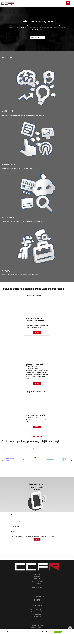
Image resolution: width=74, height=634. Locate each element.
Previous (3, 459)
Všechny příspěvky (37, 436)
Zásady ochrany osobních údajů (37, 596)
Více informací (65, 631)
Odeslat (37, 539)
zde (53, 536)
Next (71, 459)
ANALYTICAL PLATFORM (37, 37)
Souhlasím (57, 631)
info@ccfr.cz (38, 583)
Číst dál (37, 332)
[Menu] (68, 3)
